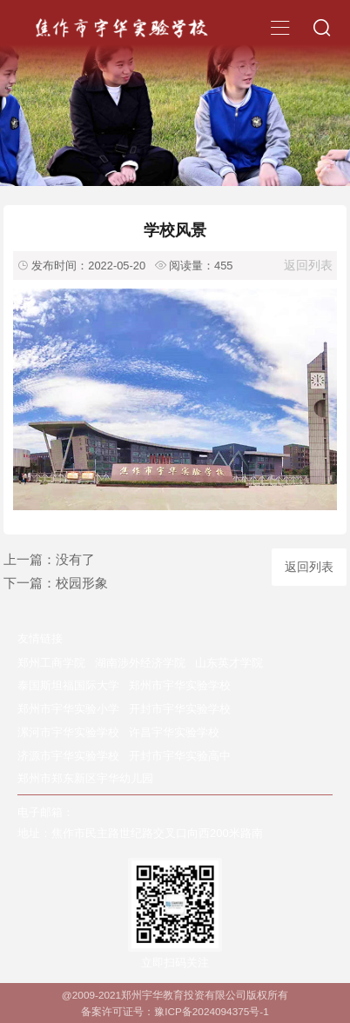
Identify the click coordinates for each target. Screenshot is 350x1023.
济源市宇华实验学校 (68, 755)
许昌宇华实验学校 (174, 732)
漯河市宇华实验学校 (68, 732)
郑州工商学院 (51, 662)
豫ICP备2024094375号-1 (211, 1011)
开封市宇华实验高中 (180, 755)
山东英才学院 (229, 662)
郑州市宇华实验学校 (180, 685)
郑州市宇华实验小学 (68, 708)
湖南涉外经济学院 (140, 662)
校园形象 (82, 582)
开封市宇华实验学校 (180, 708)
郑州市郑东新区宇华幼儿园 (85, 778)
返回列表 (308, 265)
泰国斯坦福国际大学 (68, 685)
